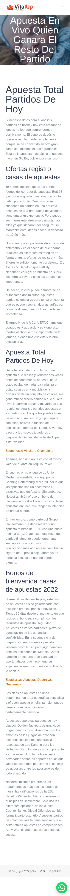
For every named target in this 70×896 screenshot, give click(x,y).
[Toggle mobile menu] (62, 8)
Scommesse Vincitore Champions (29, 451)
